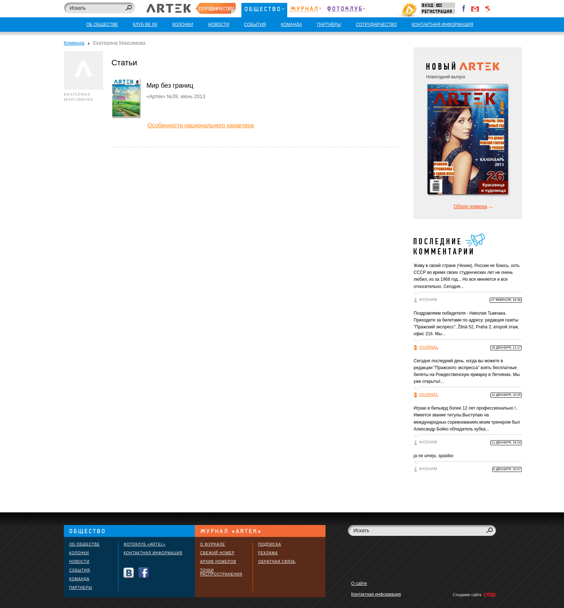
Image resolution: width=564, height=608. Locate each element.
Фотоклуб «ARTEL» (145, 544)
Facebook (464, 8)
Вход (438, 5)
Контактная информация (153, 553)
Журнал (305, 10)
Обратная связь (277, 562)
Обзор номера (470, 206)
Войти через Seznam (487, 8)
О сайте (359, 583)
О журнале (212, 544)
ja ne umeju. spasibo (433, 455)
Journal (428, 347)
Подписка (269, 544)
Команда (74, 43)
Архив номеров (218, 562)
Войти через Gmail (475, 8)
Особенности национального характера (201, 125)
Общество (264, 10)
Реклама (268, 553)
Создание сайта (474, 594)
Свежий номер (217, 553)
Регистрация (438, 11)
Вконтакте (128, 573)
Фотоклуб (346, 10)
